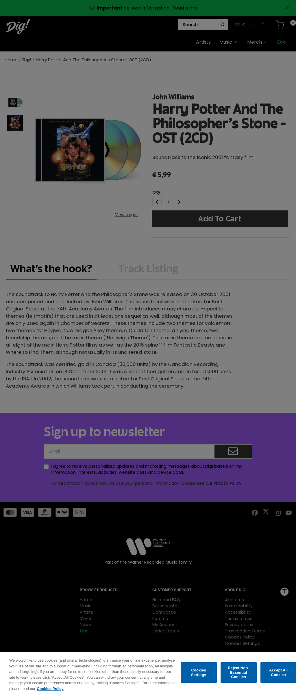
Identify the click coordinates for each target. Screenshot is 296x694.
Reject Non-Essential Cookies (238, 676)
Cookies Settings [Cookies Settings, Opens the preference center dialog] (198, 676)
